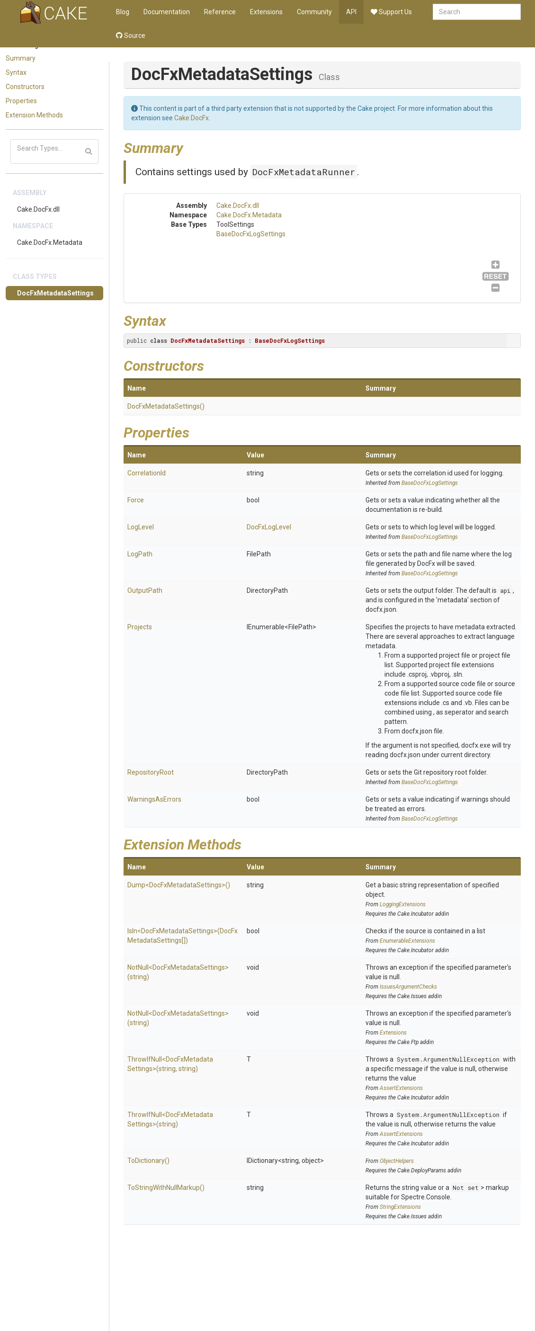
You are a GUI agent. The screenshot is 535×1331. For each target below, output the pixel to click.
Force (135, 500)
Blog (122, 12)
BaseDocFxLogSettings (250, 234)
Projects (139, 627)
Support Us (391, 12)
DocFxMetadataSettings (55, 293)
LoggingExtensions (403, 904)
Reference (220, 12)
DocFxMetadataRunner (303, 172)
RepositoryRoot (150, 772)
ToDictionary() (148, 1160)
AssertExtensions (401, 1088)
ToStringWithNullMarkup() (166, 1187)
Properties (21, 101)
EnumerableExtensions (407, 941)
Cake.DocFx (191, 118)
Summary (21, 58)
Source (130, 35)
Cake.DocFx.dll (38, 209)
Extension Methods (34, 115)
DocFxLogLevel (269, 527)
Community (314, 12)
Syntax (16, 72)
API (351, 12)
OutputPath (144, 590)
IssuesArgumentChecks (408, 986)
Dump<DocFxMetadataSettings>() (178, 885)
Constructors (25, 86)
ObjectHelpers (397, 1161)
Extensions (266, 12)
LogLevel (140, 527)
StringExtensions (400, 1207)
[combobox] (477, 12)
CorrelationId (146, 473)
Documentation (166, 12)
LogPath (139, 554)
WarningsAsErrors (154, 799)
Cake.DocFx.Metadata (49, 242)
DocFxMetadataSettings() (166, 406)
